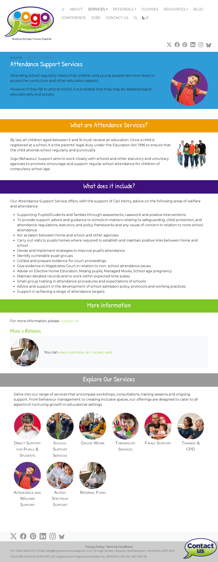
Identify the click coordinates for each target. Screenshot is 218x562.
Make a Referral (25, 331)
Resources (175, 9)
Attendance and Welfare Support (27, 498)
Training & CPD (191, 446)
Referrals (123, 9)
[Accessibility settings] (145, 18)
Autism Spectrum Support (60, 498)
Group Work (93, 442)
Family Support (158, 442)
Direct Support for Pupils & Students (27, 449)
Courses (149, 9)
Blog (198, 9)
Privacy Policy (94, 546)
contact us (69, 320)
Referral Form (93, 492)
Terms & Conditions (119, 546)
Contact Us (117, 18)
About (76, 9)
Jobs (95, 18)
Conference (73, 18)
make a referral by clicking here (86, 352)
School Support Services (60, 449)
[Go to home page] (29, 21)
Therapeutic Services (125, 446)
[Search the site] (135, 18)
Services (96, 9)
